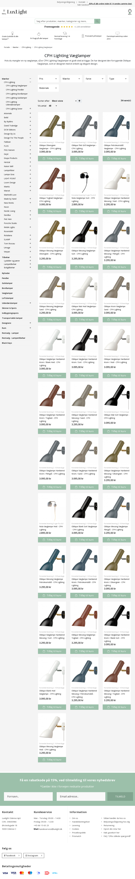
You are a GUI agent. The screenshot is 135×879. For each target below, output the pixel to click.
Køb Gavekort (83, 5)
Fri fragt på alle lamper (39, 38)
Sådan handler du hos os (113, 818)
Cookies (74, 829)
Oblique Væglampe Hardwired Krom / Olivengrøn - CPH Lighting (116, 582)
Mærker (16, 47)
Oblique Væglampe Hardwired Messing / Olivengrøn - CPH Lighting (116, 473)
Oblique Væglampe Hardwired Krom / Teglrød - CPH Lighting (52, 418)
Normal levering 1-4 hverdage (62, 37)
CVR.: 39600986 (9, 821)
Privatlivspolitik (78, 832)
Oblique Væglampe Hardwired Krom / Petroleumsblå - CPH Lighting (84, 582)
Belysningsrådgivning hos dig (115, 821)
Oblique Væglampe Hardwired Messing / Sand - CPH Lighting (84, 418)
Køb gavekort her (110, 832)
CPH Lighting (26, 47)
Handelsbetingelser (80, 821)
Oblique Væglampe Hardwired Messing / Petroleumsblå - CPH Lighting (84, 693)
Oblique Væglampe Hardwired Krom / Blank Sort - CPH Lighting (116, 638)
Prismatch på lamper (93, 36)
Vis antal (42, 105)
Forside (7, 47)
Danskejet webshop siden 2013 (117, 37)
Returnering (107, 825)
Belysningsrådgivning (66, 2)
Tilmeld (120, 796)
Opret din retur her (111, 829)
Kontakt (82, 2)
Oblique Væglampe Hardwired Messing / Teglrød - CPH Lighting (116, 693)
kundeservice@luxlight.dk (50, 829)
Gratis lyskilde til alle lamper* (10, 37)
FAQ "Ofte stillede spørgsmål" (116, 836)
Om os (74, 818)
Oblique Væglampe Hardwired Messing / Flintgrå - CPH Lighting (116, 253)
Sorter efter (44, 100)
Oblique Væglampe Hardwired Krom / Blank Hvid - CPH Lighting (52, 362)
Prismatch (75, 836)
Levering (75, 825)
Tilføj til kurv (52, 158)
